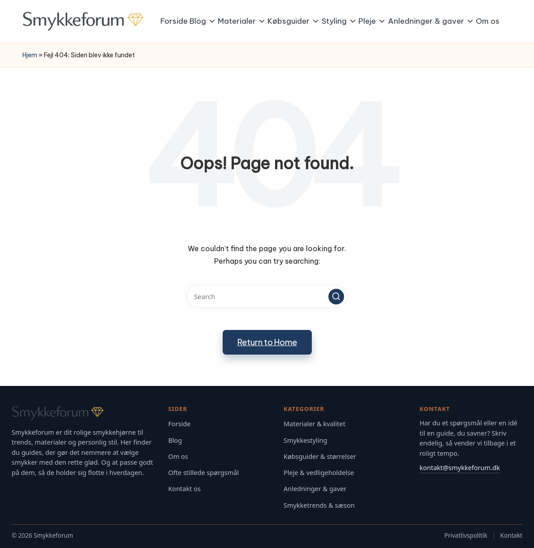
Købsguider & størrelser (320, 456)
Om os (178, 456)
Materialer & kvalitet (314, 424)
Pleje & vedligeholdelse (319, 472)
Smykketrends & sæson (319, 505)
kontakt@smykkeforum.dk (459, 467)
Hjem (29, 55)
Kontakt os (184, 488)
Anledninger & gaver (315, 488)
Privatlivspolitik (465, 535)
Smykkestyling (305, 440)
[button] (336, 296)
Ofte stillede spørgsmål (203, 472)
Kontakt (511, 535)
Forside (179, 424)
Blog (175, 440)
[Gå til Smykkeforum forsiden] (83, 413)
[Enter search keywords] (267, 296)
